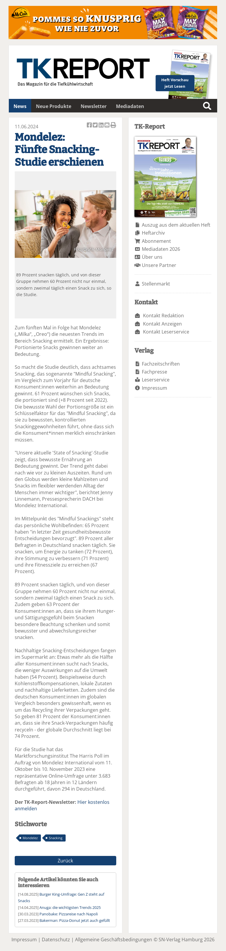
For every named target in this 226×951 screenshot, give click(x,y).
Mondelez (30, 838)
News (20, 106)
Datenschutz (56, 939)
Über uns (152, 257)
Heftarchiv (153, 233)
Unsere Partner (159, 265)
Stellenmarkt (156, 284)
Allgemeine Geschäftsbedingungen (113, 939)
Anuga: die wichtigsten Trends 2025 (70, 907)
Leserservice (156, 379)
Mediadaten (130, 106)
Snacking (55, 838)
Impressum (154, 388)
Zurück (65, 860)
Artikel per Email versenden (107, 125)
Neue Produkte (53, 106)
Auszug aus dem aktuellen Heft (176, 225)
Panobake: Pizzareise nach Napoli (68, 914)
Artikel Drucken (113, 125)
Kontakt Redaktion (163, 315)
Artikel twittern (96, 125)
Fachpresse (154, 372)
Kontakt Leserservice (166, 331)
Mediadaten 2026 (161, 249)
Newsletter (94, 106)
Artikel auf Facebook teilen (90, 125)
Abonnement (156, 241)
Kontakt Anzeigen (162, 324)
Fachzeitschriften (161, 364)
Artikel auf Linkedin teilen (101, 125)
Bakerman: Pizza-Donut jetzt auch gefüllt (74, 920)
